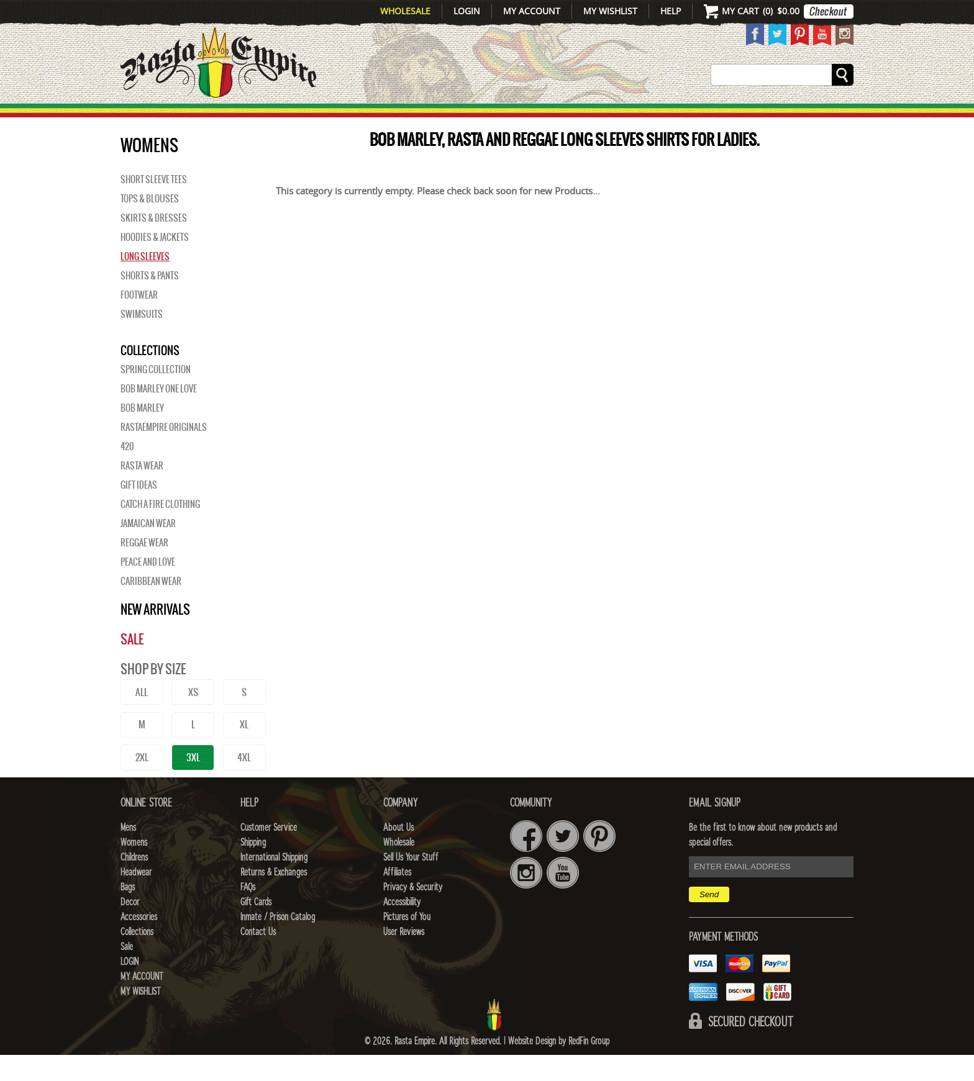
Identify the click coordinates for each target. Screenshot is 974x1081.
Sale (836, 118)
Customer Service (268, 854)
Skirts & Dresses (154, 244)
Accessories (672, 118)
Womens (134, 869)
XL (244, 750)
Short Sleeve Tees (154, 205)
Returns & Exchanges (273, 898)
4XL (244, 783)
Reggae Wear (144, 569)
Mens (253, 118)
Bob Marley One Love (159, 415)
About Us (398, 854)
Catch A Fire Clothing (160, 530)
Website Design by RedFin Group (558, 1067)
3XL (193, 783)
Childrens (134, 884)
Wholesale (405, 11)
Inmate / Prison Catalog (277, 943)
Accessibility (402, 928)
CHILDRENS (389, 118)
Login (466, 11)
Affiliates (397, 898)
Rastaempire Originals (164, 453)
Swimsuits (142, 340)
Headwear (136, 898)
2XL (141, 783)
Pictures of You (406, 943)
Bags (542, 118)
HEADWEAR (475, 118)
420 (127, 472)
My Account (531, 11)
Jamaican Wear (148, 549)
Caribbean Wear (151, 607)
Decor (593, 118)
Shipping (253, 869)
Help (670, 11)
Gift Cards (255, 928)
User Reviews (403, 958)
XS (193, 718)
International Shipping (273, 884)
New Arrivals (173, 118)
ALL (141, 718)
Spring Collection (156, 395)
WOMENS (311, 118)
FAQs (247, 913)
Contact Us (258, 958)
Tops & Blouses (150, 225)
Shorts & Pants (150, 302)
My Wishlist (610, 11)
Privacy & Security (412, 913)
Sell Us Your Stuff (410, 884)
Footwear (139, 321)
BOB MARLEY (142, 434)
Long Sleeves (145, 282)
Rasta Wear (142, 492)
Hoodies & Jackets (155, 263)
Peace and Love (148, 588)
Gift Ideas (139, 511)
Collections (773, 118)
